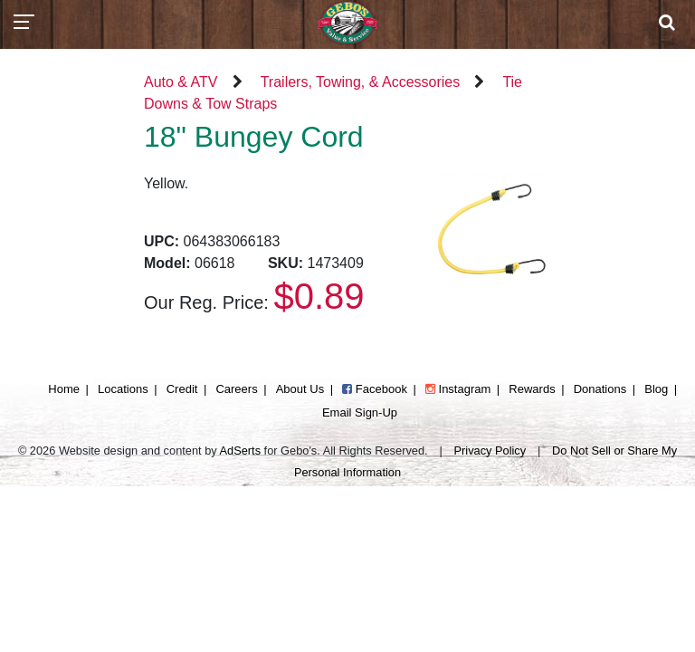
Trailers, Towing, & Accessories (361, 82)
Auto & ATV (181, 82)
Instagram (457, 389)
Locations (123, 389)
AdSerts (241, 450)
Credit (182, 389)
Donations (600, 389)
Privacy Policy (490, 450)
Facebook (374, 389)
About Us (300, 389)
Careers (236, 389)
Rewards (532, 389)
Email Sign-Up (359, 412)
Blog (656, 389)
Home (64, 389)
